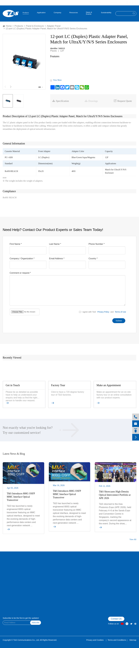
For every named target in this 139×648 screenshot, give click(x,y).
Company (57, 13)
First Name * (16, 244)
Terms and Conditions (117, 640)
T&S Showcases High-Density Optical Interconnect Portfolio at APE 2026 (114, 496)
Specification (60, 100)
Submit (119, 320)
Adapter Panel (53, 26)
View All (133, 539)
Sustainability (106, 13)
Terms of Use (120, 312)
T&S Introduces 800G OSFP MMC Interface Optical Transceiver (21, 498)
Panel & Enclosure (35, 26)
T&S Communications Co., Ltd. (26, 640)
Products (26, 13)
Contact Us (7, 572)
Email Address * (56, 258)
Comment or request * (20, 273)
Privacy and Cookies (95, 640)
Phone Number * (97, 244)
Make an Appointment (109, 385)
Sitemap (132, 640)
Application (41, 13)
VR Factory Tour (8, 569)
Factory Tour (58, 385)
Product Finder (8, 576)
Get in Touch (13, 385)
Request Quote (123, 100)
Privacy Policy (103, 312)
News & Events (89, 13)
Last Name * (55, 244)
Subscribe (35, 623)
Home (9, 26)
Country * (93, 258)
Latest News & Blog (14, 453)
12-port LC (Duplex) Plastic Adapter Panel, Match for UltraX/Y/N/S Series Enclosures (46, 28)
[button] (39, 87)
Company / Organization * (22, 258)
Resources (73, 13)
